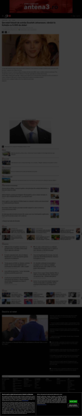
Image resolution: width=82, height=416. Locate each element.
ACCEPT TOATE (73, 401)
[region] (41, 404)
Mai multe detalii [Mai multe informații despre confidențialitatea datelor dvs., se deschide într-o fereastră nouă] (25, 400)
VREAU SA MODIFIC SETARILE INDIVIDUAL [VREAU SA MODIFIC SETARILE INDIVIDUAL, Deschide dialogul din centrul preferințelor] (73, 405)
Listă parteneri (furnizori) (41, 404)
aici (12, 408)
